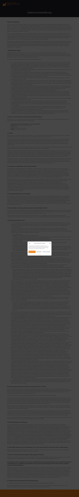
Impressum (40, 254)
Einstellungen (46, 251)
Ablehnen (39, 251)
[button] (49, 243)
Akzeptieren (32, 251)
